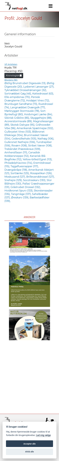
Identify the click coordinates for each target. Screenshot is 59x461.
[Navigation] (51, 6)
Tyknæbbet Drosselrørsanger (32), (25, 90)
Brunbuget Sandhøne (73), (21, 103)
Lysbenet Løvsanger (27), (38, 86)
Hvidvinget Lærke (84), (38, 114)
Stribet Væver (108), (40, 145)
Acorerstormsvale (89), (18, 121)
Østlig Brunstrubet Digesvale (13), (25, 83)
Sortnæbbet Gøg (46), (18, 93)
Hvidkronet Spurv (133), (19, 190)
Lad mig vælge (43, 435)
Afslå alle (29, 451)
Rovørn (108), (19, 145)
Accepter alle (29, 444)
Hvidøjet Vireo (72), (38, 100)
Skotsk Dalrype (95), (23, 124)
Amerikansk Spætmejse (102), (35, 128)
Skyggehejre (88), (41, 117)
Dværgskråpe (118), (16, 169)
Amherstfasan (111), (16, 152)
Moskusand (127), (15, 176)
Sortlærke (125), (20, 173)
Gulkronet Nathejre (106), (20, 142)
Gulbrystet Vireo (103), (18, 131)
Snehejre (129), (13, 180)
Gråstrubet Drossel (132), (26, 187)
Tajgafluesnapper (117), (25, 166)
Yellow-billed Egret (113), (37, 159)
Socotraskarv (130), (35, 180)
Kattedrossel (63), (43, 93)
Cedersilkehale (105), (24, 138)
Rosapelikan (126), (41, 173)
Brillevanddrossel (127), (40, 176)
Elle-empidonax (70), (17, 97)
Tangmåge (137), (21, 194)
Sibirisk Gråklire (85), (17, 117)
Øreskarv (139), (20, 197)
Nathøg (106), (45, 138)
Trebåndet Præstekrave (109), (22, 149)
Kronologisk (14, 75)
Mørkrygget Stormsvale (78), (22, 110)
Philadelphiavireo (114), (18, 162)
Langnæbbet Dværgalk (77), (27, 107)
